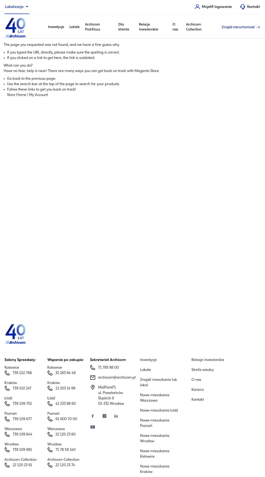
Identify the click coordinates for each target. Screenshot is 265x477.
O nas (175, 27)
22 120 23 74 (65, 465)
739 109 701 (22, 404)
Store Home (16, 95)
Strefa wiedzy (202, 370)
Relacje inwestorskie (148, 27)
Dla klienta (123, 27)
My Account (38, 95)
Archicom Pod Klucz (92, 27)
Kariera (197, 390)
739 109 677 (22, 419)
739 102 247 (22, 388)
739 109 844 (22, 434)
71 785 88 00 (108, 368)
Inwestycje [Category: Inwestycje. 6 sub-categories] (56, 27)
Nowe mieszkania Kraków (154, 469)
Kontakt (197, 400)
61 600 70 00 (66, 419)
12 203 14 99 (65, 388)
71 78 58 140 (65, 450)
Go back (14, 79)
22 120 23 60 (65, 434)
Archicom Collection (194, 27)
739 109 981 (22, 450)
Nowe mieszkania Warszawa (154, 398)
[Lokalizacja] (17, 7)
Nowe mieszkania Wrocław (154, 438)
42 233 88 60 (65, 404)
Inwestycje (148, 360)
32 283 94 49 (65, 373)
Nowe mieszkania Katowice (154, 453)
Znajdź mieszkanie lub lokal (158, 382)
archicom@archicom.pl (115, 377)
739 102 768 (22, 373)
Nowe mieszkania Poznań (154, 423)
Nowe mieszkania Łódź (159, 410)
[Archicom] (16, 27)
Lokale (74, 27)
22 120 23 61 (22, 465)
